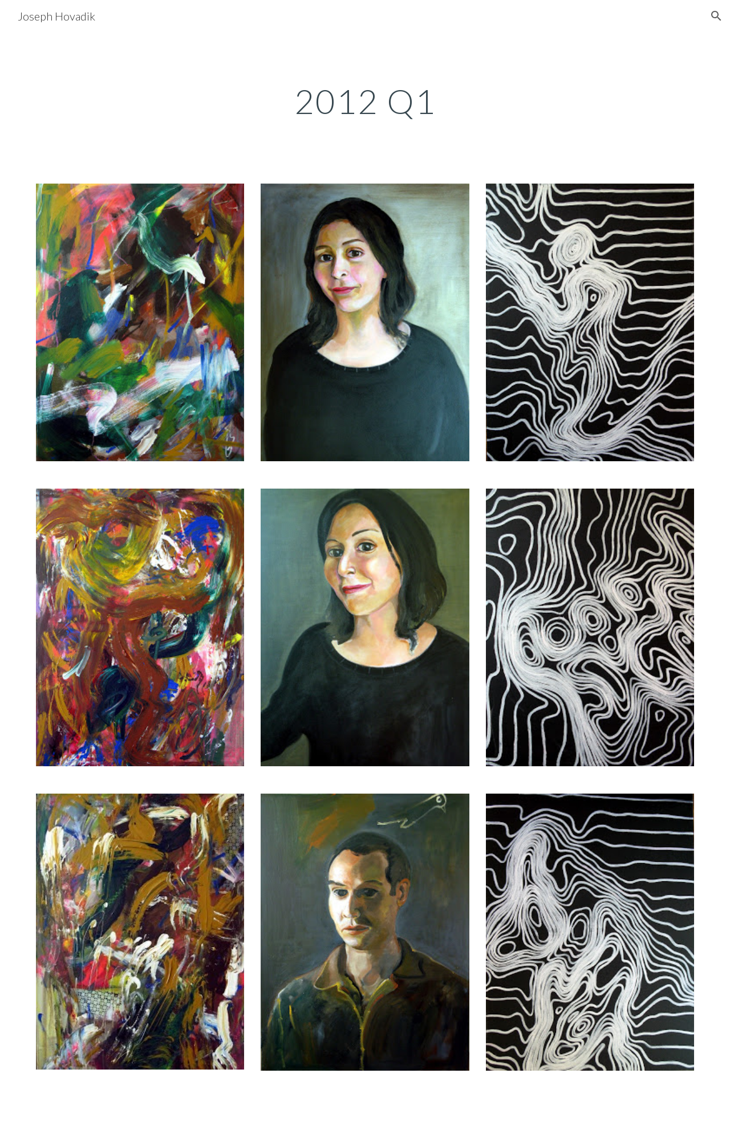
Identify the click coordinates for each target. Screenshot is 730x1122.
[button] (716, 16)
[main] (365, 101)
